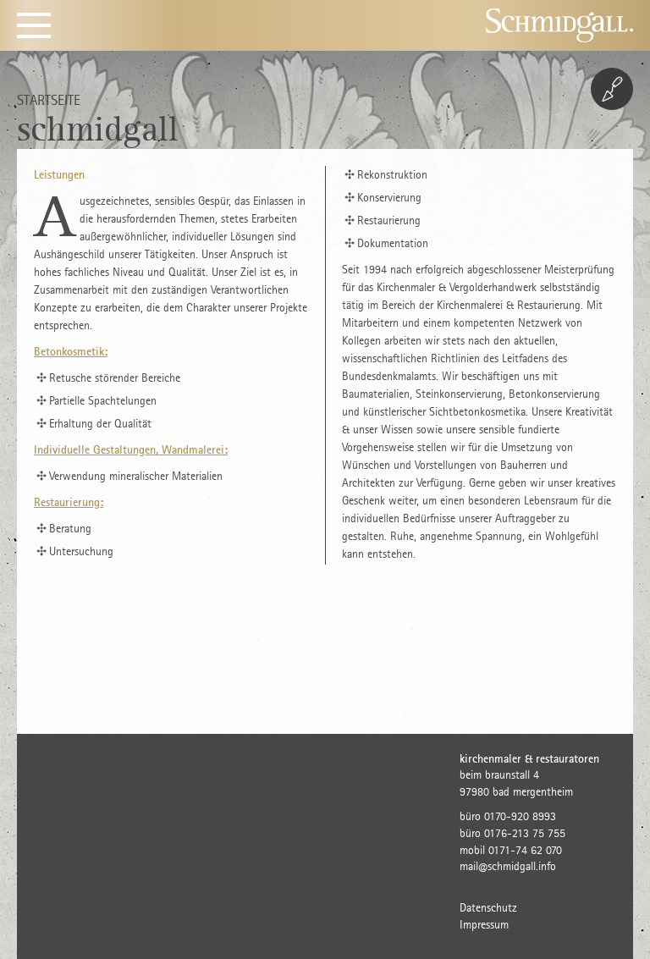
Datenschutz (488, 908)
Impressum (484, 925)
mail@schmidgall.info (508, 866)
